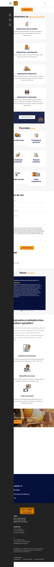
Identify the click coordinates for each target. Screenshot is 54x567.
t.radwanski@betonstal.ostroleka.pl (19, 546)
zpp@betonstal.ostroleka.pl (18, 497)
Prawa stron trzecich (27, 562)
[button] (21, 313)
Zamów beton (27, 9)
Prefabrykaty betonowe (36, 144)
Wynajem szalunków (36, 164)
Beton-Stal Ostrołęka (14, 266)
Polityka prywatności (15, 562)
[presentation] (14, 243)
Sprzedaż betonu (17, 143)
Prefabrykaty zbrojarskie (18, 164)
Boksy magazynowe (36, 183)
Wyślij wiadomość (27, 250)
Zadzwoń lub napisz (27, 120)
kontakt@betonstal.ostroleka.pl (19, 525)
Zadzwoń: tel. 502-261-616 (12, 424)
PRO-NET (42, 562)
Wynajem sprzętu (17, 182)
